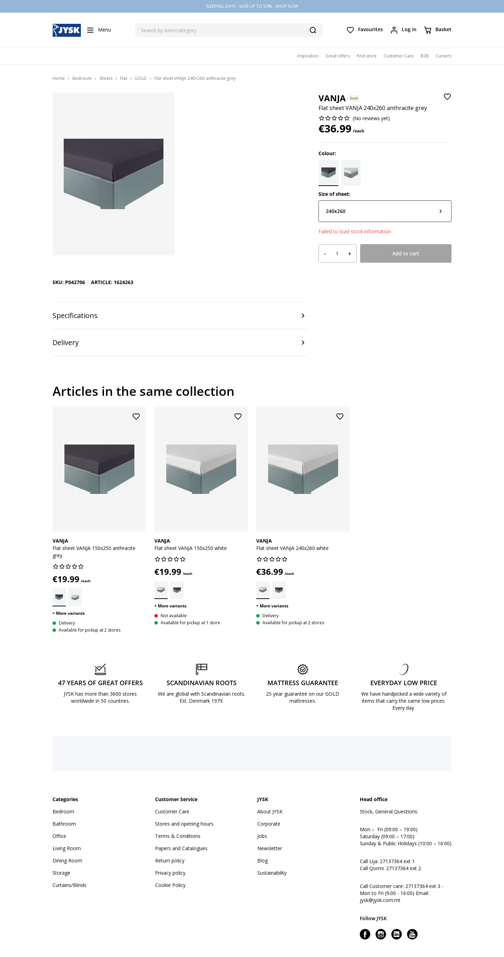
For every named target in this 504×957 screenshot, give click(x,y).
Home (58, 78)
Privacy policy (170, 872)
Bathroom (64, 823)
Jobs (262, 836)
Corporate (268, 823)
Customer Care (399, 56)
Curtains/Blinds (69, 885)
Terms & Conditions (178, 836)
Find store (367, 56)
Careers (443, 56)
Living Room (66, 848)
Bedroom (82, 78)
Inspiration (307, 56)
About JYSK (269, 811)
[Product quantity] (337, 253)
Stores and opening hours (184, 823)
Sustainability (272, 872)
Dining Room (67, 860)
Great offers (338, 56)
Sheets (105, 78)
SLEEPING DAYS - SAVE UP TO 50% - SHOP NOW (252, 6)
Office (59, 836)
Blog (262, 860)
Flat (123, 78)
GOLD (141, 78)
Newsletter (269, 848)
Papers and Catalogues (181, 848)
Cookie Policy (170, 885)
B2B (425, 56)
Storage (61, 872)
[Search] (312, 30)
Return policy (169, 860)
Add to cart (405, 253)
